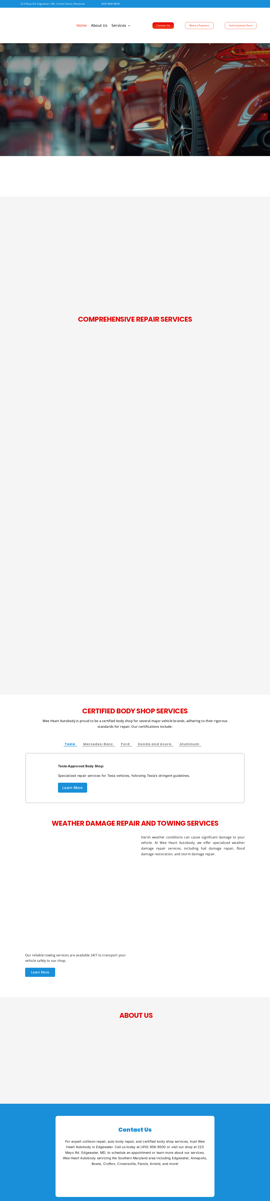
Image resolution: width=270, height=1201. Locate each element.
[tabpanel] (135, 778)
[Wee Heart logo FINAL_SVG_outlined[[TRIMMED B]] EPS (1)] (28, 12)
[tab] (70, 743)
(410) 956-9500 (153, 1147)
